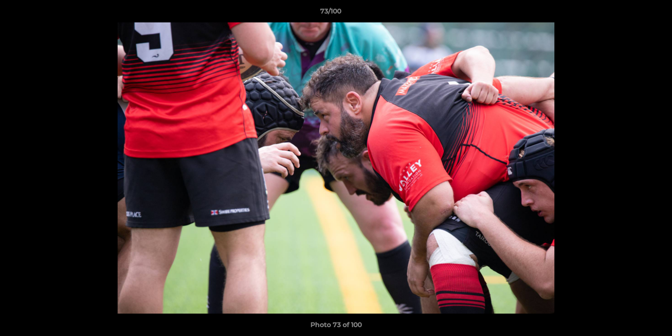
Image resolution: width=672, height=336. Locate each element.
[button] (632, 13)
